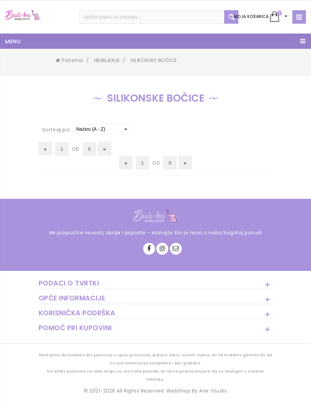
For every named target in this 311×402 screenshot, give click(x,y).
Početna (69, 60)
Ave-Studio (213, 390)
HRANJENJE (107, 60)
